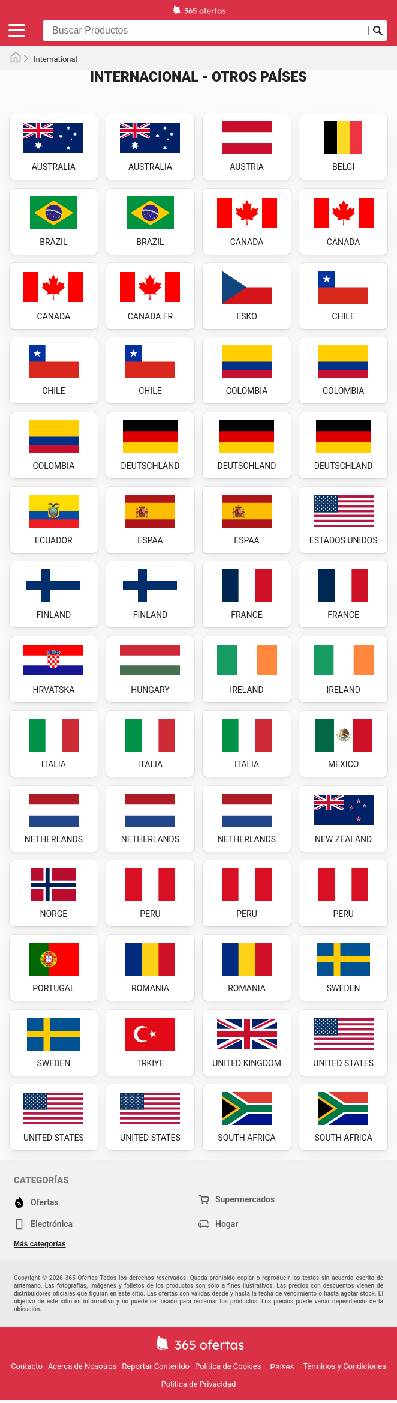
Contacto (27, 1366)
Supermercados (236, 1199)
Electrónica (43, 1224)
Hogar (218, 1224)
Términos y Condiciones (344, 1366)
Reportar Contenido (156, 1366)
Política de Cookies (228, 1366)
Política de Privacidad (198, 1384)
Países (282, 1366)
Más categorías (40, 1244)
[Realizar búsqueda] (377, 30)
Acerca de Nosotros (82, 1366)
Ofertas (36, 1202)
